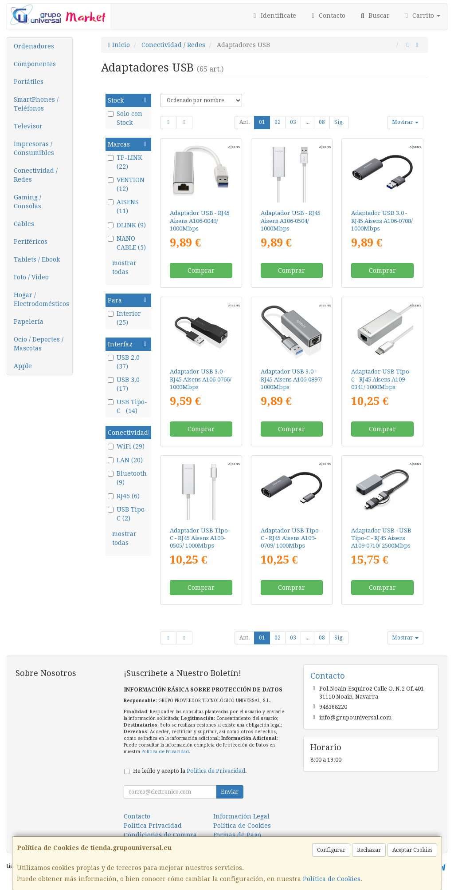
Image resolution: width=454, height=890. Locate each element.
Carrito (422, 15)
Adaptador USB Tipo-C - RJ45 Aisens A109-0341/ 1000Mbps (381, 379)
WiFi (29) (126, 446)
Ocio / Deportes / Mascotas (38, 344)
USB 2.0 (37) (124, 362)
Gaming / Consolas (27, 202)
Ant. (244, 122)
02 (277, 122)
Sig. (339, 122)
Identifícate (273, 15)
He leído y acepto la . (190, 770)
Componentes (35, 64)
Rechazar (369, 850)
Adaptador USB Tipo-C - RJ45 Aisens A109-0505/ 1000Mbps (200, 538)
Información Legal (241, 816)
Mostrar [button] (405, 122)
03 (293, 122)
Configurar (331, 850)
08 (322, 122)
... (307, 122)
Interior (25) (124, 318)
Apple (23, 366)
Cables (24, 223)
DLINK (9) (127, 225)
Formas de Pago (237, 834)
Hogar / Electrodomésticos (41, 299)
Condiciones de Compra (160, 834)
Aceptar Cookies (412, 850)
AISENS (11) (123, 207)
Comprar (201, 270)
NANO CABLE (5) (127, 243)
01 (262, 122)
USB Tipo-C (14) (127, 406)
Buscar (374, 15)
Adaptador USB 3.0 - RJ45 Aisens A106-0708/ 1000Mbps (382, 221)
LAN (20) (125, 460)
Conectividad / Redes (36, 175)
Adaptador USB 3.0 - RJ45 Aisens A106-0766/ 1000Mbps (200, 379)
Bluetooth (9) (127, 478)
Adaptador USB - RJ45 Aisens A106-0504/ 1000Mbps (291, 221)
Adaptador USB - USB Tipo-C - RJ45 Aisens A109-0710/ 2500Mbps (381, 538)
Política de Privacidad (165, 751)
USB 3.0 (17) (124, 384)
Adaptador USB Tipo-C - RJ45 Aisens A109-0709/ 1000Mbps (291, 538)
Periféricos (30, 241)
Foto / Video (31, 277)
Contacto (327, 15)
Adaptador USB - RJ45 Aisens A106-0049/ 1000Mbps (200, 221)
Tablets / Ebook (37, 259)
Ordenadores (34, 46)
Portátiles (28, 81)
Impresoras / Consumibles (34, 148)
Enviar (230, 792)
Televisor (28, 126)
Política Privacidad (153, 825)
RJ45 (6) (124, 496)
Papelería (28, 321)
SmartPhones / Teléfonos (36, 104)
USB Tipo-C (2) (127, 514)
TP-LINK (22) (125, 162)
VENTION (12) (126, 184)
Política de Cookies (331, 878)
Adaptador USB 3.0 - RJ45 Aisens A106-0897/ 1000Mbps (291, 379)
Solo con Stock (125, 118)
